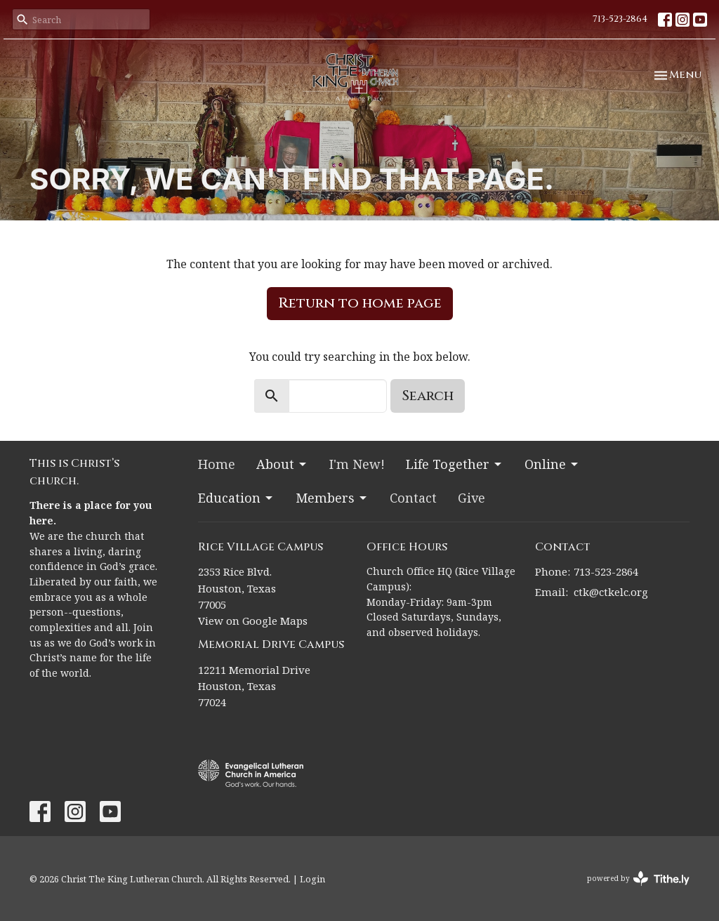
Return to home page (360, 302)
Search (428, 395)
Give (471, 497)
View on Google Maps (253, 621)
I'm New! (357, 464)
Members (332, 497)
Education (236, 497)
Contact (413, 497)
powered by (638, 878)
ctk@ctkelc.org (611, 592)
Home (216, 464)
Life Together (454, 464)
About (282, 464)
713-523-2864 (620, 19)
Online (552, 464)
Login (312, 879)
